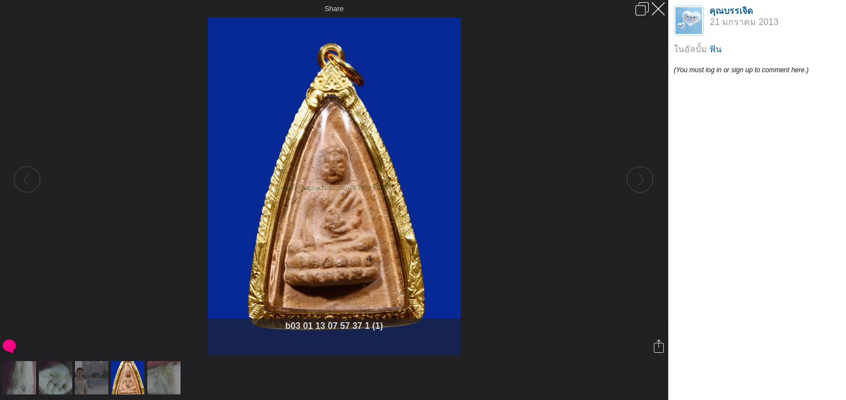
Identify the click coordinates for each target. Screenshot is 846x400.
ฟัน (715, 49)
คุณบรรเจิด (731, 11)
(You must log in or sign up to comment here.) (741, 70)
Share (334, 8)
